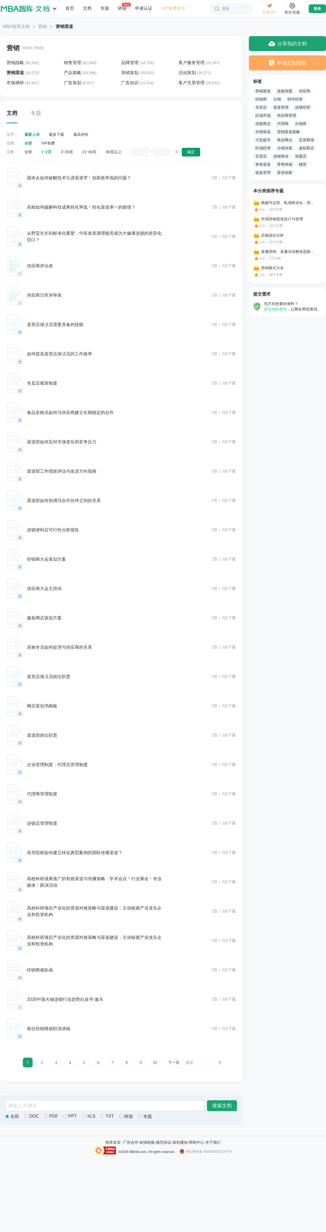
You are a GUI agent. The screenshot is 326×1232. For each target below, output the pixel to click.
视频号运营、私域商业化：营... (287, 202)
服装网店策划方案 (44, 618)
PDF (51, 1116)
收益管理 (263, 172)
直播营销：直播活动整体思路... (287, 251)
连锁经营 (302, 107)
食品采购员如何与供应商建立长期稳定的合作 (70, 412)
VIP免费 (48, 143)
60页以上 (114, 152)
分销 (277, 99)
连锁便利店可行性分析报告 (53, 530)
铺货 (302, 164)
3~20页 (67, 152)
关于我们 (213, 1142)
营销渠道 (263, 91)
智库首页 (113, 1142)
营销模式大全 (272, 268)
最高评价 (81, 134)
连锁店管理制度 (42, 823)
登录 (317, 9)
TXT (107, 1116)
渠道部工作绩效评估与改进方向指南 (61, 471)
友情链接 (147, 1142)
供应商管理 (286, 115)
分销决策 (284, 148)
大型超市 (263, 140)
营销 (42, 26)
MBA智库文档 (16, 26)
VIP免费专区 (173, 8)
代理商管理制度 (42, 794)
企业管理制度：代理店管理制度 (57, 764)
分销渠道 (263, 132)
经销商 (261, 99)
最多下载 (56, 134)
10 (155, 1063)
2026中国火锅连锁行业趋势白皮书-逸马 (65, 999)
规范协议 (163, 1142)
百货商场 (306, 140)
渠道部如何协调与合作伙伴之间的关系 (64, 500)
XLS (88, 1116)
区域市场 (263, 115)
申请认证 (143, 8)
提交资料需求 (275, 309)
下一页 (174, 1063)
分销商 (300, 123)
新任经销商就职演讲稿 (48, 1028)
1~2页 (46, 152)
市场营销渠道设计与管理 (282, 219)
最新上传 (32, 134)
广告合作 (130, 1142)
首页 (69, 8)
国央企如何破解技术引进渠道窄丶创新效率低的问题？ (79, 177)
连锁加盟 (284, 91)
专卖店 (261, 107)
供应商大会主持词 (44, 588)
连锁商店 (263, 123)
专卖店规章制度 (42, 383)
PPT (70, 1116)
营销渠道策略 (288, 132)
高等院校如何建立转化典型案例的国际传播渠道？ (75, 852)
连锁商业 (281, 156)
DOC (31, 1116)
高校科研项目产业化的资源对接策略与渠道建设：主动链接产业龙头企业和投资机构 (94, 911)
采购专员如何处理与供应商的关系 (59, 647)
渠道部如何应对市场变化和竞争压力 (61, 442)
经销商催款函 (40, 970)
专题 (104, 8)
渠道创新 (284, 172)
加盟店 (300, 156)
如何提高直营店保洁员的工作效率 (59, 354)
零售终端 (284, 164)
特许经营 (295, 99)
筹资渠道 (263, 164)
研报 (122, 8)
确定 (191, 152)
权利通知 (180, 1142)
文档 (87, 8)
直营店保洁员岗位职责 (48, 676)
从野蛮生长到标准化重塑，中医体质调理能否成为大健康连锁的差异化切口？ (94, 236)
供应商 (304, 91)
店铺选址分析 (272, 235)
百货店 (261, 156)
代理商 (283, 123)
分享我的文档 (287, 43)
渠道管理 (281, 107)
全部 (28, 143)
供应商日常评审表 (44, 295)
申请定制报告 (287, 62)
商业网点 (284, 140)
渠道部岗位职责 (42, 735)
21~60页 (89, 152)
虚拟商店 (306, 148)
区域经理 (263, 148)
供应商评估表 (40, 266)
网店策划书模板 (42, 706)
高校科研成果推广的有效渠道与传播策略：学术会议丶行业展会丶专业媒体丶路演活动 (94, 882)
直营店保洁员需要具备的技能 (55, 324)
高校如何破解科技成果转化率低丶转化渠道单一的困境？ (81, 207)
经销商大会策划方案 (46, 559)
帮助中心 (196, 1142)
